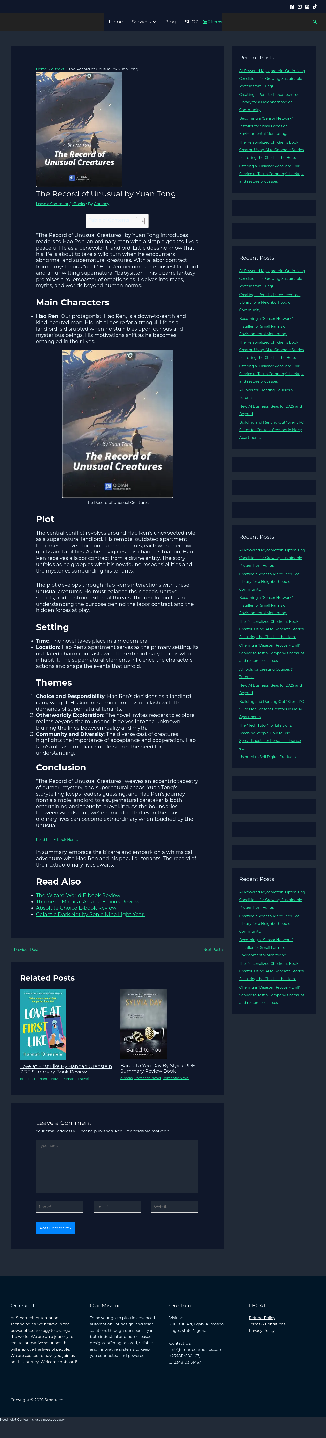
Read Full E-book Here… (58, 839)
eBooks (81, 203)
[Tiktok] (315, 6)
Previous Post (25, 949)
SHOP (192, 22)
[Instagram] (307, 6)
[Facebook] (292, 6)
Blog (170, 22)
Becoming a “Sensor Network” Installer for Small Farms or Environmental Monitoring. (268, 126)
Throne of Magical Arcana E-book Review (88, 902)
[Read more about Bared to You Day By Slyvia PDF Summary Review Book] (143, 1024)
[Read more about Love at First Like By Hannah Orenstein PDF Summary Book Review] (43, 1024)
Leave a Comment (53, 203)
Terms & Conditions (267, 1333)
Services (144, 22)
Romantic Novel (49, 1084)
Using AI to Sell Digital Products (269, 779)
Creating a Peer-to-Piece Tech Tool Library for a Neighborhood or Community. (272, 102)
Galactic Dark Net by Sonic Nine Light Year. (90, 914)
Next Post (212, 949)
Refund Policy (262, 1327)
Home (116, 22)
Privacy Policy (262, 1340)
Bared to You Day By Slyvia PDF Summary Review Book (160, 1068)
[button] (153, 22)
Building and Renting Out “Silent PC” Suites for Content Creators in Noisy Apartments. (271, 445)
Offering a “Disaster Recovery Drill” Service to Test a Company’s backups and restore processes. (272, 181)
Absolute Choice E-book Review (76, 908)
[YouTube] (299, 6)
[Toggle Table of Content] (137, 221)
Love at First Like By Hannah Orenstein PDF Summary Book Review (59, 1072)
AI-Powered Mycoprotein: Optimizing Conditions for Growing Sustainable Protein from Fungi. (272, 78)
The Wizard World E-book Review (78, 895)
